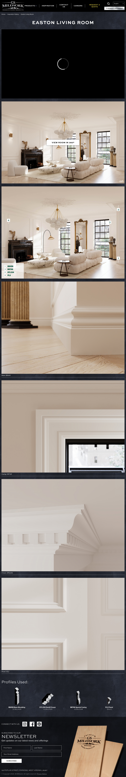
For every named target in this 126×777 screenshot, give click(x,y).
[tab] (32, 5)
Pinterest (39, 724)
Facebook (32, 724)
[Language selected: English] (119, 3)
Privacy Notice (42, 774)
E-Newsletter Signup (114, 8)
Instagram (24, 724)
